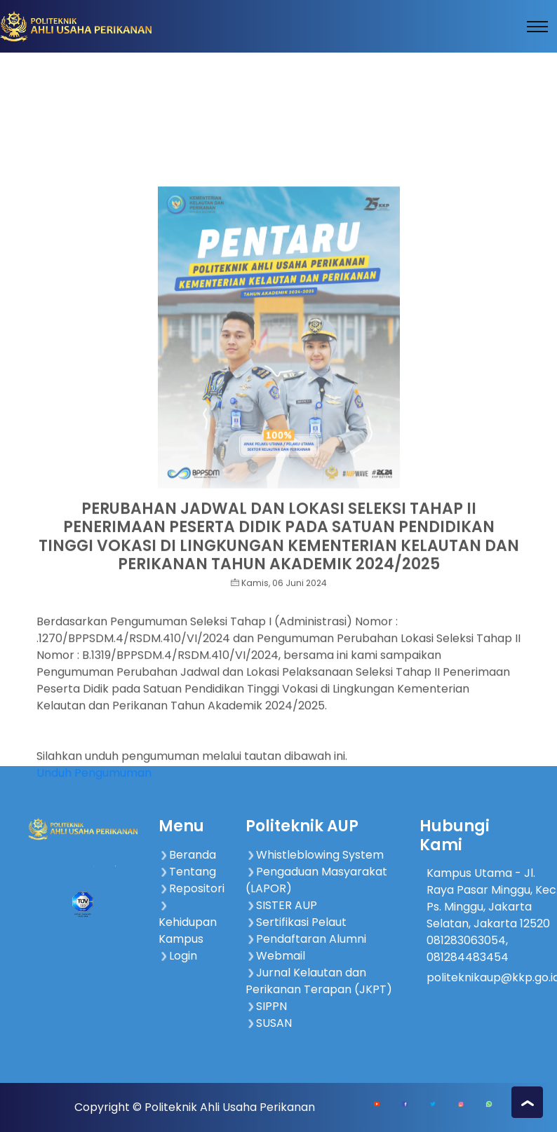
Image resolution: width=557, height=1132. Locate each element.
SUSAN (269, 1023)
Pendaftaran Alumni (306, 939)
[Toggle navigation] (537, 26)
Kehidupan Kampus (188, 924)
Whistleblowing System (315, 855)
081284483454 (468, 957)
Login (178, 956)
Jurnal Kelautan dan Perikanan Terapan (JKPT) (319, 980)
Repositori (191, 888)
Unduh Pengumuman (94, 802)
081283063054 (466, 940)
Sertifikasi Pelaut (296, 922)
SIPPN (266, 1006)
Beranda (187, 855)
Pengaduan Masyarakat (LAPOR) (316, 880)
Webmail (275, 956)
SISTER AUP (281, 905)
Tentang (187, 872)
